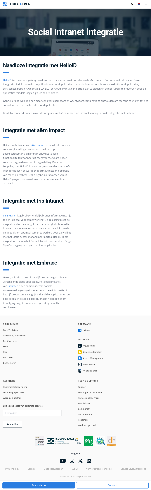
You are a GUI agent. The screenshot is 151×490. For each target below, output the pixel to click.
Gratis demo (38, 485)
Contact (112, 485)
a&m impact (38, 145)
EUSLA (74, 468)
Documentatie (85, 414)
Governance (86, 364)
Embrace (13, 286)
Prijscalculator (87, 371)
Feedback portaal (87, 425)
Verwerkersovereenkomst (99, 468)
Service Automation (90, 352)
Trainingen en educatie (90, 392)
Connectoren (9, 362)
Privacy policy (12, 468)
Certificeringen (10, 341)
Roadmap (83, 419)
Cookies (31, 468)
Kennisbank (84, 403)
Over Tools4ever (11, 330)
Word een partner (12, 397)
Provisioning (86, 346)
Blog (5, 351)
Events (6, 346)
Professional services (88, 397)
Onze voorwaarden (53, 468)
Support (82, 386)
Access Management (91, 358)
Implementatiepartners (15, 386)
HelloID (7, 80)
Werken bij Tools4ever (14, 335)
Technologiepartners (13, 392)
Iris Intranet (9, 215)
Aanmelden (13, 424)
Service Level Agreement (133, 468)
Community (84, 408)
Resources (8, 357)
